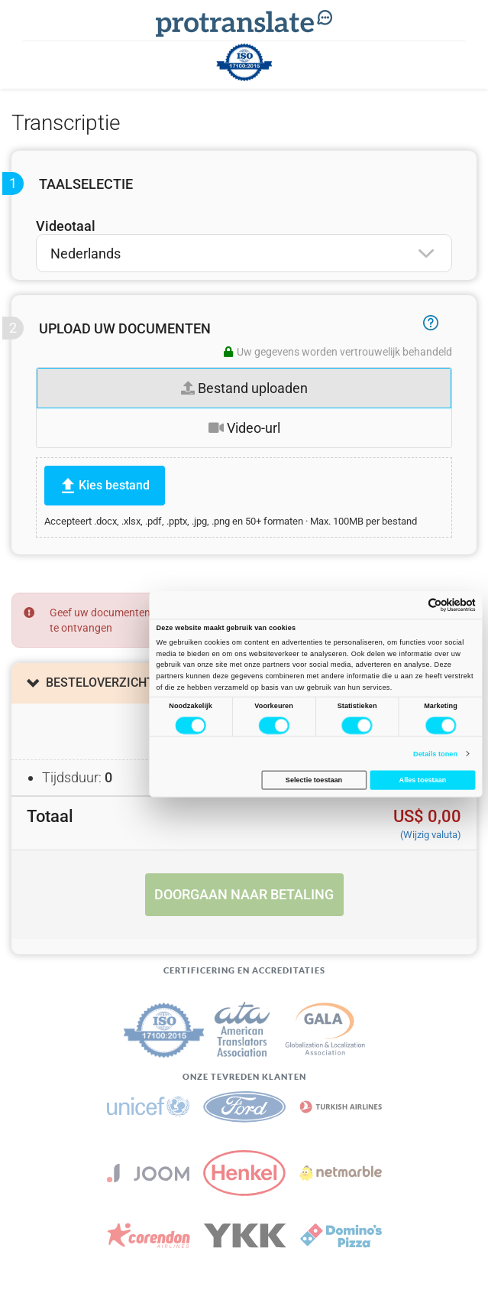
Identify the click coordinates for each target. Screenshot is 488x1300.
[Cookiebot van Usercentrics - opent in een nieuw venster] (428, 605)
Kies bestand (114, 485)
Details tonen (435, 753)
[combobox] (244, 253)
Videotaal (65, 226)
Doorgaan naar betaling (244, 894)
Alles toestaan (422, 780)
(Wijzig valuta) (430, 834)
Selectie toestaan (313, 780)
